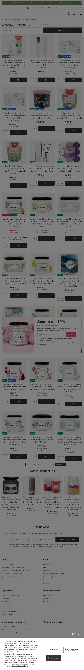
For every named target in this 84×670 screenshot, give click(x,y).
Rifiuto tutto (53, 650)
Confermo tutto (53, 658)
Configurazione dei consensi (71, 649)
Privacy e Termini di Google (20, 666)
